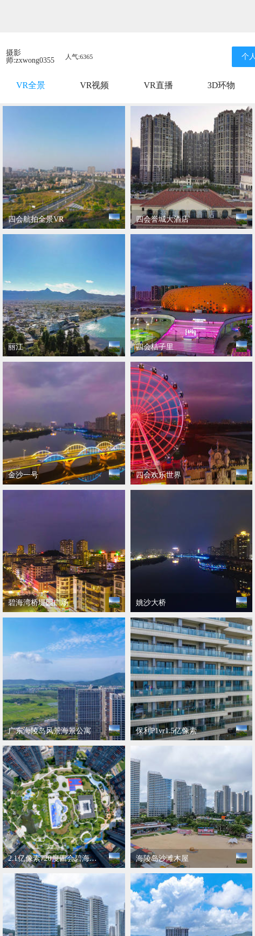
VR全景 (30, 85)
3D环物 (222, 85)
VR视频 (94, 85)
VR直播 (158, 85)
